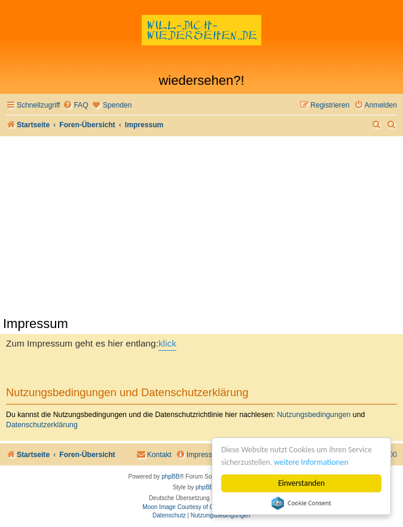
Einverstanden (301, 483)
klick (167, 343)
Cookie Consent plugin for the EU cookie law (301, 503)
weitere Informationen (311, 462)
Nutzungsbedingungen (313, 414)
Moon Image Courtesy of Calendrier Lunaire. (201, 507)
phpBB (170, 476)
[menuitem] (75, 105)
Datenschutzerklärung (42, 425)
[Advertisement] (201, 226)
